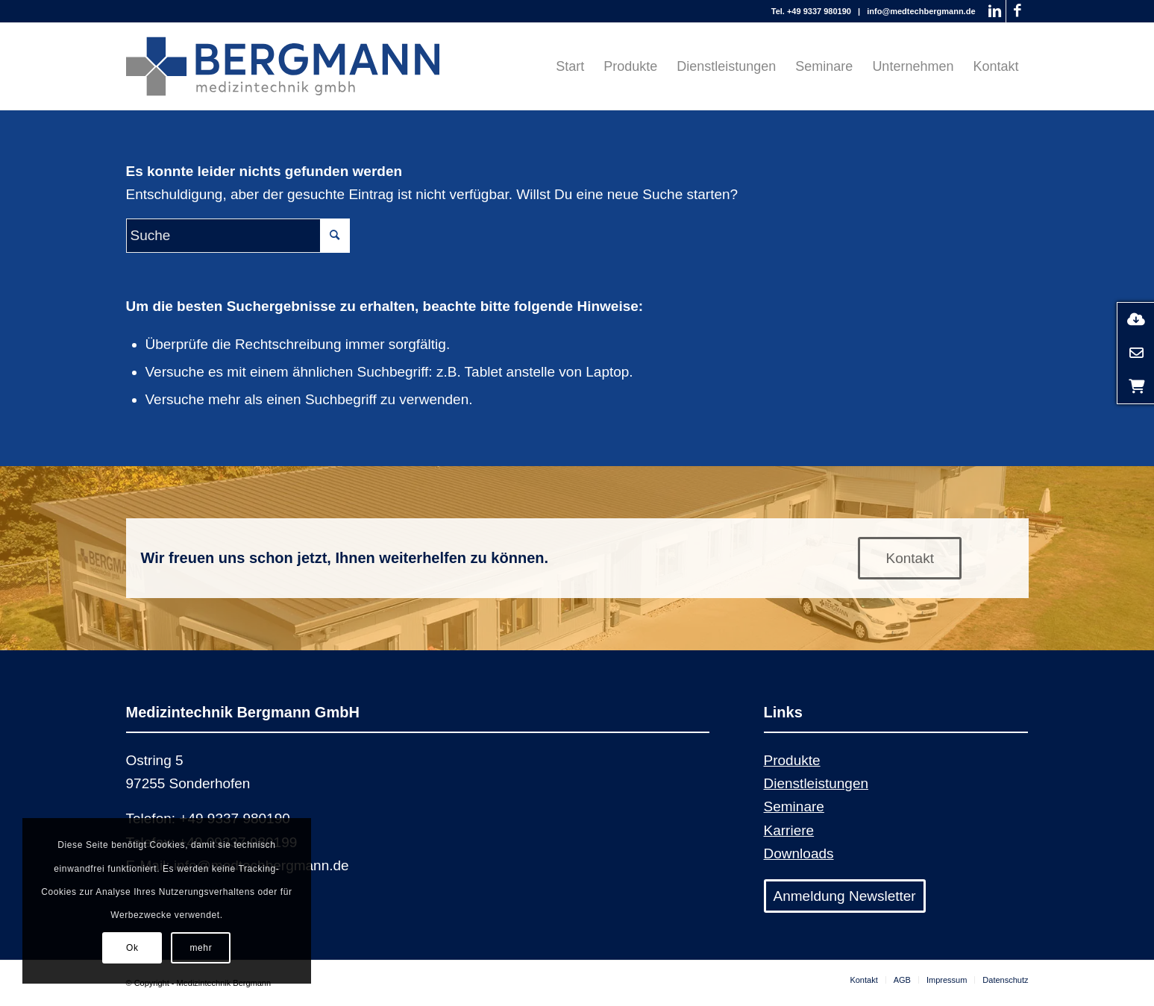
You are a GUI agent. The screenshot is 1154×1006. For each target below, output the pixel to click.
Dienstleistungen (816, 783)
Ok (132, 948)
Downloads (799, 853)
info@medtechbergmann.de (921, 11)
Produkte (792, 760)
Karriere (789, 830)
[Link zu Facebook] (1017, 11)
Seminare (794, 806)
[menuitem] (570, 66)
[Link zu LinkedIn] (995, 11)
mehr (201, 948)
